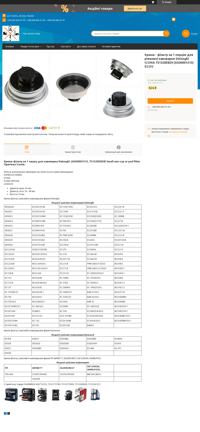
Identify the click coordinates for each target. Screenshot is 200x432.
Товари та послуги (29, 46)
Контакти (66, 46)
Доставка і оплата (86, 46)
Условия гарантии (111, 46)
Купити (170, 101)
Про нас (51, 46)
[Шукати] (166, 33)
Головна (9, 46)
